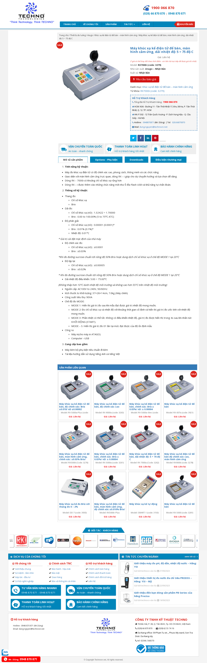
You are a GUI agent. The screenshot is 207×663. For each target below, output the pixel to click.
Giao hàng (57, 577)
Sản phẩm (111, 24)
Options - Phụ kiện (106, 159)
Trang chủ (69, 24)
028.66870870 (178, 122)
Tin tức (129, 24)
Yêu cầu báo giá (144, 79)
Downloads (136, 159)
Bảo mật (56, 572)
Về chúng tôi (90, 24)
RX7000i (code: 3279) (152, 90)
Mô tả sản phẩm (73, 159)
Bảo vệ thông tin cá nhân (64, 581)
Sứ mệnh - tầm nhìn (24, 572)
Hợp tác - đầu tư (22, 577)
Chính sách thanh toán (99, 572)
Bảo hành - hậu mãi (61, 568)
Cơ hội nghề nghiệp (24, 581)
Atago (90, 35)
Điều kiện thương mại (168, 159)
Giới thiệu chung (23, 568)
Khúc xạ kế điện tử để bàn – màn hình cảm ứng (116, 35)
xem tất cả (191, 556)
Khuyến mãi (186, 24)
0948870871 (148, 122)
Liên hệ (146, 24)
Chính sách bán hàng (98, 568)
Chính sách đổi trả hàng (99, 577)
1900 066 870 (170, 101)
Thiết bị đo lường (78, 35)
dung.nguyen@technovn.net (153, 126)
